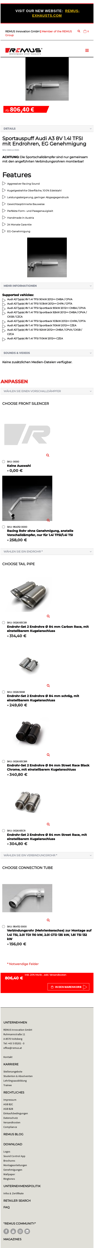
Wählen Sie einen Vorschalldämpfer (32, 391)
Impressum (9, 1099)
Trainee (7, 1085)
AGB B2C (8, 1104)
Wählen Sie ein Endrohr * (23, 551)
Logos (6, 1151)
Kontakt (7, 1057)
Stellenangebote (12, 1071)
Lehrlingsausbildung (15, 1080)
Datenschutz (10, 1118)
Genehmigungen (12, 1169)
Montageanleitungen (15, 1165)
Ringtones (9, 1178)
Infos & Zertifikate (13, 1193)
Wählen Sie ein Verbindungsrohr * (30, 855)
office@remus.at (12, 1048)
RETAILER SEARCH (17, 1200)
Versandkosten (57, 974)
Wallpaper (9, 1174)
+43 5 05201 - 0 (16, 1043)
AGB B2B (8, 1108)
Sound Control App (14, 1156)
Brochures (9, 1160)
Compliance (10, 1127)
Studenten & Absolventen (18, 1076)
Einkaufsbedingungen (15, 1113)
